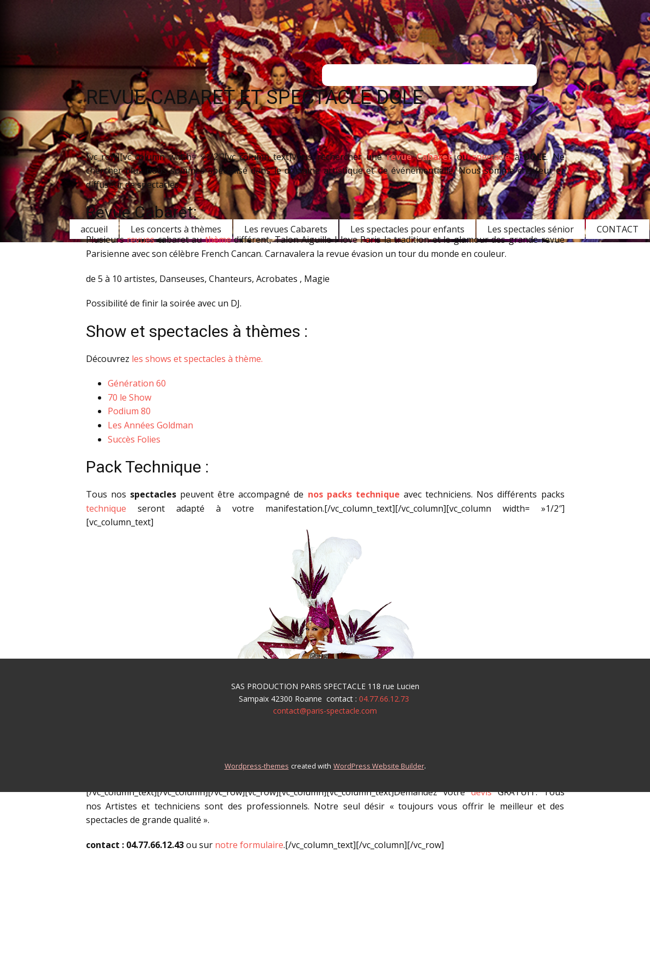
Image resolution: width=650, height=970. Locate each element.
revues (140, 239)
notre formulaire (249, 845)
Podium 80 (129, 411)
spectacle (491, 157)
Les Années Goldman (150, 425)
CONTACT (618, 229)
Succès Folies (134, 439)
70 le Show (129, 397)
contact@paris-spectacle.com (325, 710)
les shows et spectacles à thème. (197, 359)
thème (218, 239)
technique (106, 508)
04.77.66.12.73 (384, 698)
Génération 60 (137, 383)
